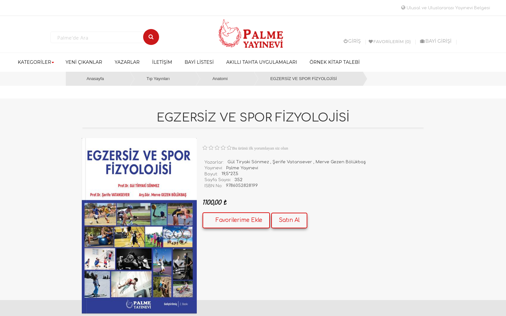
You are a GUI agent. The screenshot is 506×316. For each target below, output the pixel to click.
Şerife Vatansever (292, 162)
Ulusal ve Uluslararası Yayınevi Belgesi (445, 8)
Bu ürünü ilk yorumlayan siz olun (260, 148)
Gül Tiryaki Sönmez (248, 162)
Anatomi (220, 78)
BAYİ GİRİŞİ (435, 41)
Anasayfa (95, 78)
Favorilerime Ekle (239, 220)
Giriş (352, 41)
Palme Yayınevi (242, 168)
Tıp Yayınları (158, 78)
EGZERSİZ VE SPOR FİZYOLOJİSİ (303, 78)
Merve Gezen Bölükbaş (341, 162)
